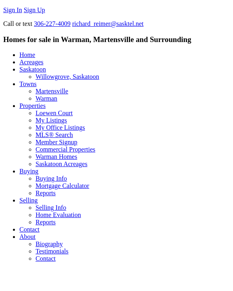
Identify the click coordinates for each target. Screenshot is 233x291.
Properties (32, 105)
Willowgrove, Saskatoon (67, 76)
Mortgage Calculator (62, 185)
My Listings (51, 120)
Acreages (31, 62)
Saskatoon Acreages (61, 163)
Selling (28, 200)
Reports (46, 193)
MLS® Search (54, 134)
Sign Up (34, 9)
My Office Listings (60, 127)
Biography (49, 243)
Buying (28, 171)
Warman (46, 98)
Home (27, 54)
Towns (27, 83)
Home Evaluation (58, 214)
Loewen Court (54, 113)
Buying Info (51, 178)
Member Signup (57, 142)
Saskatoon (32, 69)
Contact (29, 229)
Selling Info (51, 207)
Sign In (12, 9)
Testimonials (52, 251)
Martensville (52, 91)
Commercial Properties (65, 149)
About (27, 236)
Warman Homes (56, 156)
